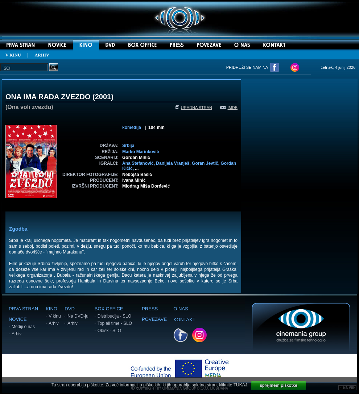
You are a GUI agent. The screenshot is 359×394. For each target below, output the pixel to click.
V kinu (55, 316)
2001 (103, 97)
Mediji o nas (23, 326)
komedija (131, 127)
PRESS (150, 308)
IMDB (229, 107)
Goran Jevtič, (206, 163)
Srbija (128, 145)
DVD (69, 308)
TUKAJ (240, 384)
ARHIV (42, 55)
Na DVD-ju (77, 316)
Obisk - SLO (109, 330)
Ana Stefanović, (139, 163)
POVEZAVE (154, 319)
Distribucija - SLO (114, 316)
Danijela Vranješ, (174, 163)
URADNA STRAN (194, 107)
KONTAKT (184, 319)
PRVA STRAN (23, 308)
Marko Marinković (140, 151)
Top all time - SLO (115, 323)
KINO (51, 308)
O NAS (180, 308)
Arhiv (16, 333)
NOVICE (18, 319)
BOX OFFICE (109, 308)
